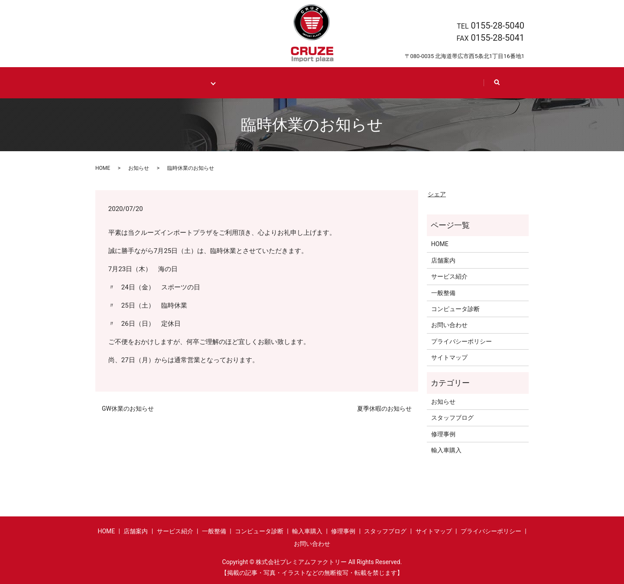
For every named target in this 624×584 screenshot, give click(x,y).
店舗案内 (443, 259)
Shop (337, 83)
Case (290, 83)
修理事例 (443, 433)
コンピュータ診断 (455, 308)
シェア (437, 193)
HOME (139, 83)
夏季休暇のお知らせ (384, 408)
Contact (451, 83)
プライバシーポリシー (461, 340)
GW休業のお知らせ (128, 408)
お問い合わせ (449, 324)
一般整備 (443, 292)
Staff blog (392, 83)
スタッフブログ (452, 417)
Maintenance (191, 83)
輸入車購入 (446, 449)
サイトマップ (449, 357)
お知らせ (138, 168)
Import (241, 83)
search (499, 86)
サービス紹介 (449, 276)
